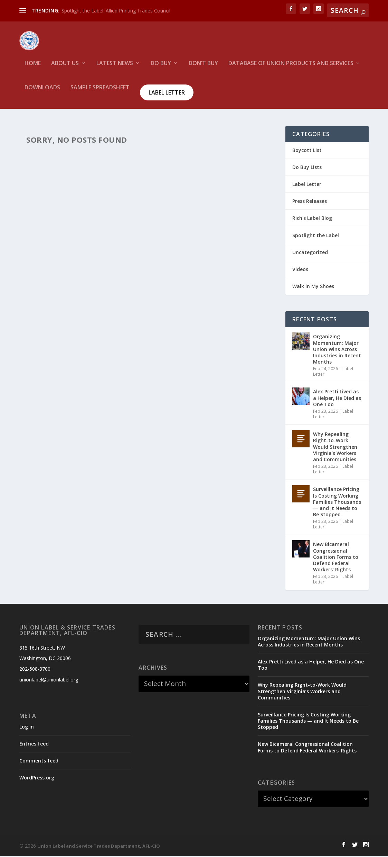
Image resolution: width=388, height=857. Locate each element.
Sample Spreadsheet (100, 92)
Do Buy (161, 67)
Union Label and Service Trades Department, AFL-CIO (98, 846)
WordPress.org (36, 778)
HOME (33, 67)
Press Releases (309, 201)
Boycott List (307, 151)
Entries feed (34, 744)
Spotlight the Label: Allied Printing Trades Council (115, 10)
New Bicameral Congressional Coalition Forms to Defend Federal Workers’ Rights (335, 558)
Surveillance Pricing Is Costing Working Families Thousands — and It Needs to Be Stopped (337, 502)
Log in (26, 727)
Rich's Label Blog (312, 219)
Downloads (42, 92)
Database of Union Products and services (290, 67)
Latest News (114, 67)
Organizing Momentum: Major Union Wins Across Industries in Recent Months (337, 350)
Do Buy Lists (307, 167)
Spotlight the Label (315, 236)
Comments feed (38, 761)
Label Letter (167, 96)
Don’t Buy (203, 67)
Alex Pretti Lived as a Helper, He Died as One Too (337, 398)
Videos (300, 270)
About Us (65, 67)
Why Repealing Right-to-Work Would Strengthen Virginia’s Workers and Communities (335, 447)
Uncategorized (310, 253)
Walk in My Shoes (313, 287)
